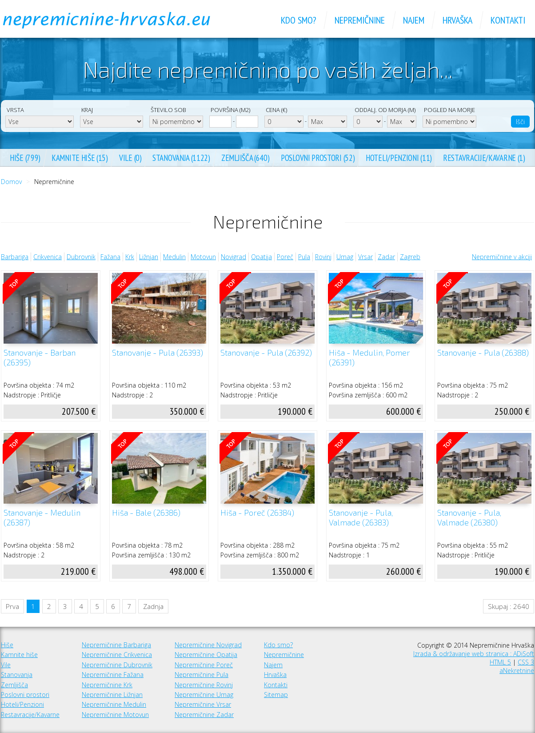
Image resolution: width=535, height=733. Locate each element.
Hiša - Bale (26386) (146, 512)
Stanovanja (16, 674)
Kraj (87, 110)
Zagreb (410, 256)
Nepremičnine (284, 654)
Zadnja (153, 606)
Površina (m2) (230, 110)
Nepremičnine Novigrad (208, 645)
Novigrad (233, 256)
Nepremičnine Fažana (113, 674)
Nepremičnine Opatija (206, 654)
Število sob (168, 110)
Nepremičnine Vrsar (203, 704)
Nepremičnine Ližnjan (112, 694)
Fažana (110, 256)
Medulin (174, 256)
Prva (12, 606)
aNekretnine (516, 670)
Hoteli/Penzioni (22, 704)
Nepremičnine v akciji (502, 256)
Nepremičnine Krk (107, 685)
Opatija (261, 256)
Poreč (285, 256)
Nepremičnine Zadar (204, 714)
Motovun (203, 256)
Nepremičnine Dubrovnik (117, 665)
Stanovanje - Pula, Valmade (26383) (361, 517)
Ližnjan (148, 256)
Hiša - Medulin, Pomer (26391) (369, 357)
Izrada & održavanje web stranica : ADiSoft (473, 653)
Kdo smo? (278, 645)
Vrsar (365, 256)
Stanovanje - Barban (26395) (40, 357)
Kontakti (275, 685)
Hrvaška (275, 674)
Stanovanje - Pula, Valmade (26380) (469, 517)
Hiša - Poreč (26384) (257, 512)
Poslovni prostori (25, 694)
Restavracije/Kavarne (30, 714)
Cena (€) (276, 110)
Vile (6, 665)
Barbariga (14, 256)
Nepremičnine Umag (204, 694)
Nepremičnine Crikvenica (117, 654)
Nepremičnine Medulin (114, 704)
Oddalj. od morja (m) (385, 110)
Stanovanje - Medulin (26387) (42, 517)
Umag (344, 256)
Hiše (7, 645)
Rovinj (323, 256)
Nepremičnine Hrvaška (116, 20)
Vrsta (15, 110)
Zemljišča (14, 685)
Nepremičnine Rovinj (204, 685)
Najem (273, 665)
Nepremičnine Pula (201, 674)
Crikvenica (47, 256)
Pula (304, 256)
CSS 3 (526, 662)
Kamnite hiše (19, 654)
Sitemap (276, 694)
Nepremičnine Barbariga (116, 645)
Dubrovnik (81, 256)
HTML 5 (500, 662)
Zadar (386, 256)
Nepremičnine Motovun (115, 714)
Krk (129, 256)
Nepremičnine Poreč (204, 665)
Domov (11, 181)
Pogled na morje (449, 110)
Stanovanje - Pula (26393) (157, 352)
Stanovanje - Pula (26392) (266, 352)
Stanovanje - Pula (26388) (483, 352)
